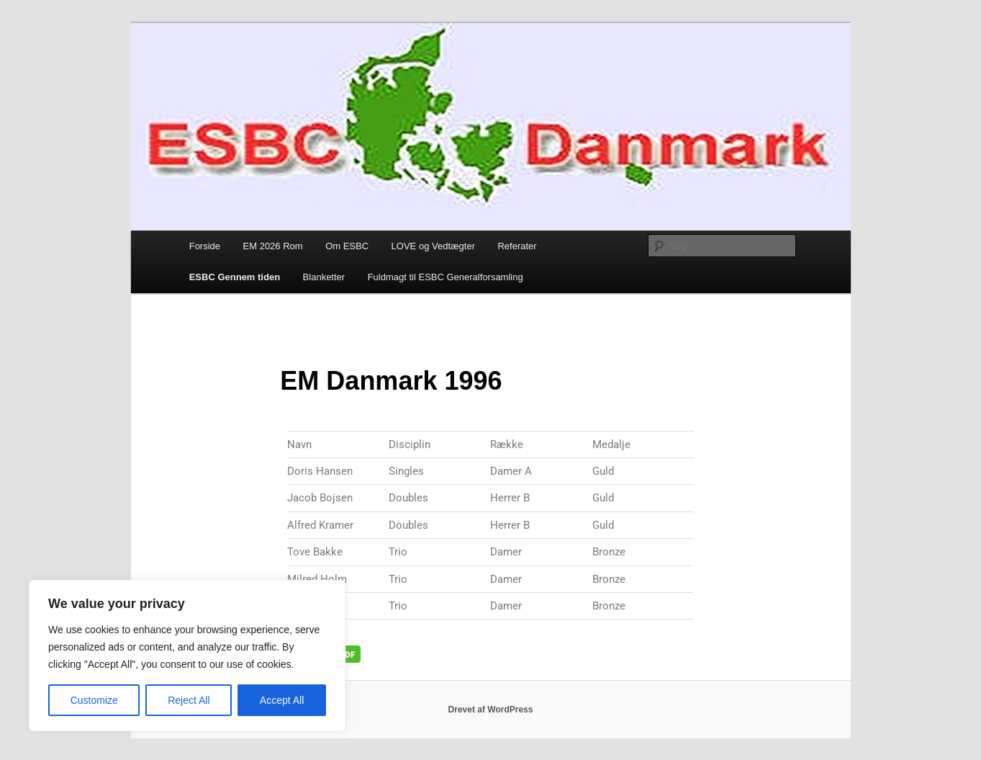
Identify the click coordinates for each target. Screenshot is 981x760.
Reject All (188, 700)
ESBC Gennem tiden (234, 277)
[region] (187, 655)
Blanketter (324, 277)
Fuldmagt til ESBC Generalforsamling (445, 277)
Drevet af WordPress (490, 710)
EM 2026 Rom (273, 246)
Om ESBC (347, 246)
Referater (516, 246)
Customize (94, 700)
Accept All (282, 700)
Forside (204, 246)
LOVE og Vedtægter (433, 246)
